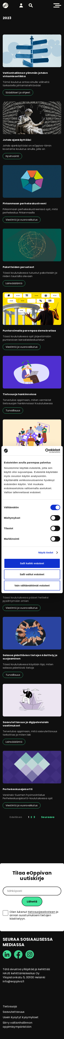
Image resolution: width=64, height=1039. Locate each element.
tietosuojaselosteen (41, 912)
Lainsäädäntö (14, 283)
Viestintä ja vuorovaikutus (22, 219)
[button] (31, 5)
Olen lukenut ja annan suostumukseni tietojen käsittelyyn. (34, 915)
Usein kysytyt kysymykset (21, 1017)
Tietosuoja (10, 1006)
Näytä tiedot (45, 552)
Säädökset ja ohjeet (18, 92)
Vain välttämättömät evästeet (32, 585)
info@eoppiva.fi (13, 981)
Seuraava (47, 817)
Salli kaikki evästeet (32, 563)
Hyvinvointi (12, 156)
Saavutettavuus (13, 1012)
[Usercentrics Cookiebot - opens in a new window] (45, 451)
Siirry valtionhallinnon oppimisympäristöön (17, 1025)
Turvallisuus (13, 410)
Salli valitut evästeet (32, 574)
